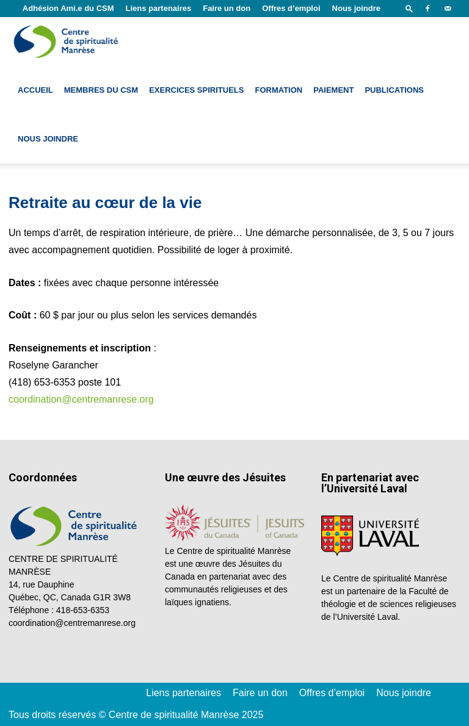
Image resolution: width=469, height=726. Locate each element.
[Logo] (67, 41)
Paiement (333, 90)
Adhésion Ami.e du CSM (68, 8)
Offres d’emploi (291, 8)
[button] (409, 8)
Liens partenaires (159, 8)
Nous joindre (356, 8)
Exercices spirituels (196, 90)
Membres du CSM (101, 90)
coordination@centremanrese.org (81, 399)
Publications (394, 90)
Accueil (35, 90)
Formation (278, 90)
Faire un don (226, 8)
